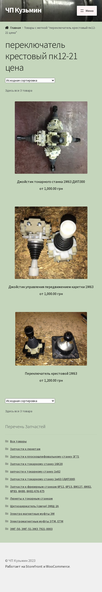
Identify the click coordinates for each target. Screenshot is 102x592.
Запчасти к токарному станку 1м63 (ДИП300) (42, 479)
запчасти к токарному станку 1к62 (35, 471)
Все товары (18, 441)
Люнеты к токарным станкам (31, 498)
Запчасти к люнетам (25, 449)
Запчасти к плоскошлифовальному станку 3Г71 (44, 456)
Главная (15, 28)
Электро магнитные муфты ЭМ (32, 514)
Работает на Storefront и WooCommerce (37, 566)
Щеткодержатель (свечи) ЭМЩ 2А (34, 506)
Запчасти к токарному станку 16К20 (36, 464)
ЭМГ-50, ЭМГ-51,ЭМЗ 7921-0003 (31, 529)
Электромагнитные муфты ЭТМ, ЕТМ (36, 521)
